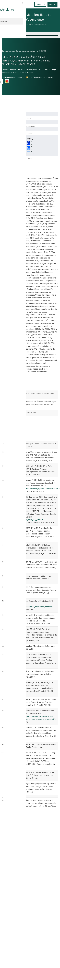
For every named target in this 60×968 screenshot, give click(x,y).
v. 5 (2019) (41, 51)
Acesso (52, 4)
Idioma (30, 4)
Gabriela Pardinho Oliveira (12, 70)
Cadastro (40, 4)
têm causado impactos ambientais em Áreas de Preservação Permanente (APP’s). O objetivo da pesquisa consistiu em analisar (29, 404)
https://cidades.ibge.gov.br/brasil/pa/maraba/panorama (29, 607)
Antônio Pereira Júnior (24, 72)
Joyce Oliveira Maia (34, 70)
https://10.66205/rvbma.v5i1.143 (41, 77)
